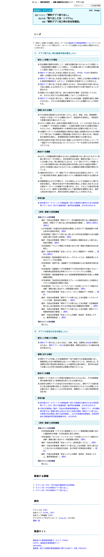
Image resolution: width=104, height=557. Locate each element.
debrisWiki (37, 545)
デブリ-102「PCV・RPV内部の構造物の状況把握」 (56, 485)
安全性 (88, 342)
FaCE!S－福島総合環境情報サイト (46, 543)
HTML (46, 512)
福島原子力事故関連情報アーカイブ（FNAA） (51, 540)
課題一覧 (36, 520)
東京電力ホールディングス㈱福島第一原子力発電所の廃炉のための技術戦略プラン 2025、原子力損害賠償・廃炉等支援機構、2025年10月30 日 (69, 204)
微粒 (52, 81)
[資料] (63, 231)
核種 (94, 78)
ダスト (61, 81)
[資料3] (46, 225)
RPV (79, 72)
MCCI (61, 345)
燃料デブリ (44, 72)
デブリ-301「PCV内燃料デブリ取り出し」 (52, 487)
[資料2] (95, 222)
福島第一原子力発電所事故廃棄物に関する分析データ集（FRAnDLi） (60, 548)
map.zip (62, 518)
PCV (85, 72)
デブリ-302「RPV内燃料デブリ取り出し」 (52, 490)
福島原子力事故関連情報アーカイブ (81, 43)
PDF (45, 510)
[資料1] (89, 222)
